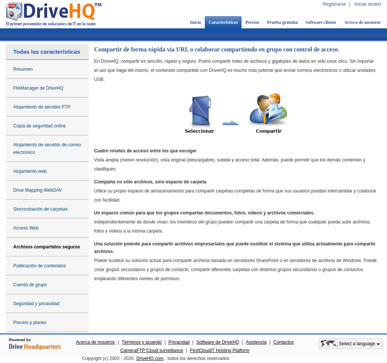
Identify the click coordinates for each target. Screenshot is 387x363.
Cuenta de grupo (30, 284)
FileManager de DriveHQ (38, 88)
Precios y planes (29, 322)
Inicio (195, 22)
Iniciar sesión (367, 4)
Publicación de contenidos (39, 265)
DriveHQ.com (150, 358)
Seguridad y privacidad (36, 303)
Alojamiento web (29, 171)
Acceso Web (26, 228)
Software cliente (320, 22)
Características (223, 22)
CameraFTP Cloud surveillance (151, 350)
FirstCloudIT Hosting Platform (219, 350)
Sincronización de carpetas (40, 209)
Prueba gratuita (282, 22)
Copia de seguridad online (39, 126)
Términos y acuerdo (142, 342)
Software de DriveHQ (218, 342)
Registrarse (334, 4)
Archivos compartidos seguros (46, 247)
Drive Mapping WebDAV (37, 190)
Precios (252, 22)
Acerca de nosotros (362, 22)
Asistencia (256, 342)
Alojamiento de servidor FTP (41, 107)
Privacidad (179, 342)
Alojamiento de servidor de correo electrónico (47, 148)
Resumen (23, 69)
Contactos (283, 342)
